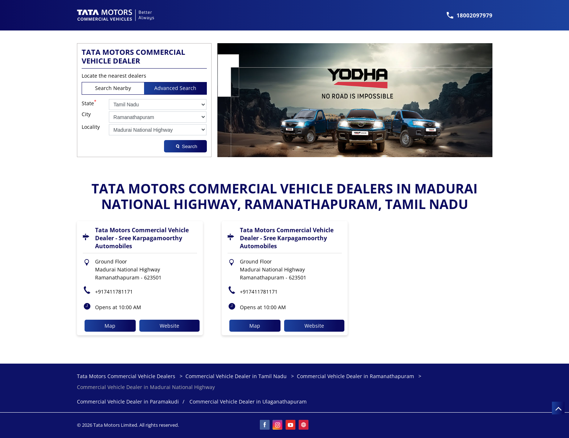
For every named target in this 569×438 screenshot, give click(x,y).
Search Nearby (113, 88)
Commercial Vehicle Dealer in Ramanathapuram (355, 376)
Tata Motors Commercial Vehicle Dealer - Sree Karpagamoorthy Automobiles (142, 238)
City (86, 114)
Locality (91, 127)
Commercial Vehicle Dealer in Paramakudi (128, 402)
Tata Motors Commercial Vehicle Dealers (127, 376)
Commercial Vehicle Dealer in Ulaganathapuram (248, 402)
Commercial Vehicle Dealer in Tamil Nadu (236, 376)
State (89, 102)
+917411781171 (114, 291)
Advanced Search (175, 88)
